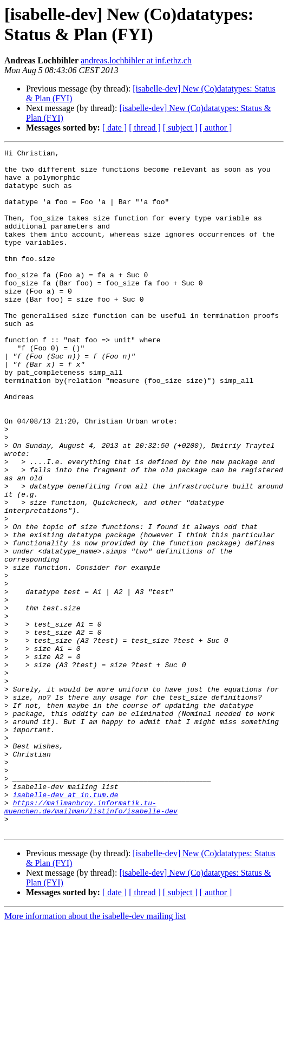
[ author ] (216, 127)
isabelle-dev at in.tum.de (66, 924)
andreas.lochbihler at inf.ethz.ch (136, 60)
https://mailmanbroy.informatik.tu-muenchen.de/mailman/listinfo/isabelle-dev (91, 939)
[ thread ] (145, 127)
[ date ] (114, 127)
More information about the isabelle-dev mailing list (95, 1052)
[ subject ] (180, 127)
